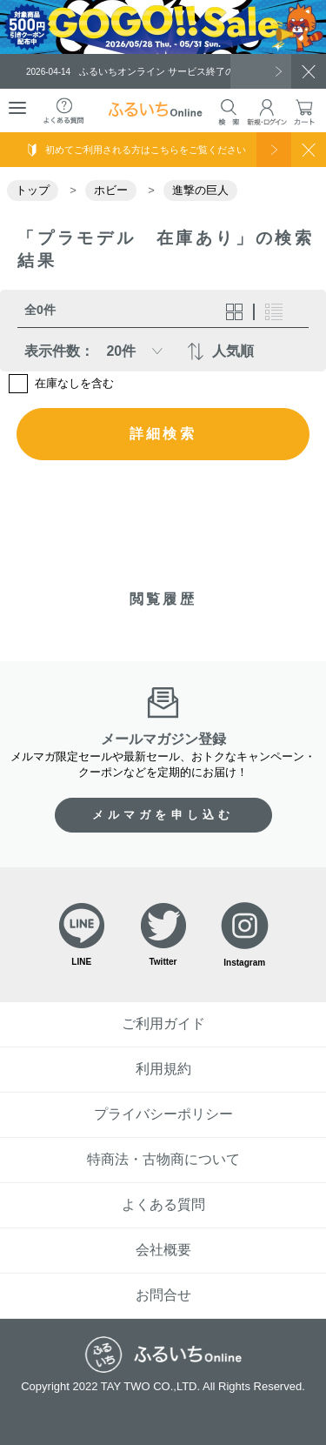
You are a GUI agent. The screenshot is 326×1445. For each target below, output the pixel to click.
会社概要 (163, 1249)
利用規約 (163, 1068)
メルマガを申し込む (163, 814)
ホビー (111, 190)
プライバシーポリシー (163, 1114)
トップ (33, 190)
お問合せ (163, 1295)
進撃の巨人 (200, 190)
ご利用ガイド (163, 1023)
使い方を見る (273, 149)
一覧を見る (260, 71)
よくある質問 (163, 1204)
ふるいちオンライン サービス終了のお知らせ (149, 71)
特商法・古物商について (163, 1159)
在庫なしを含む (74, 383)
